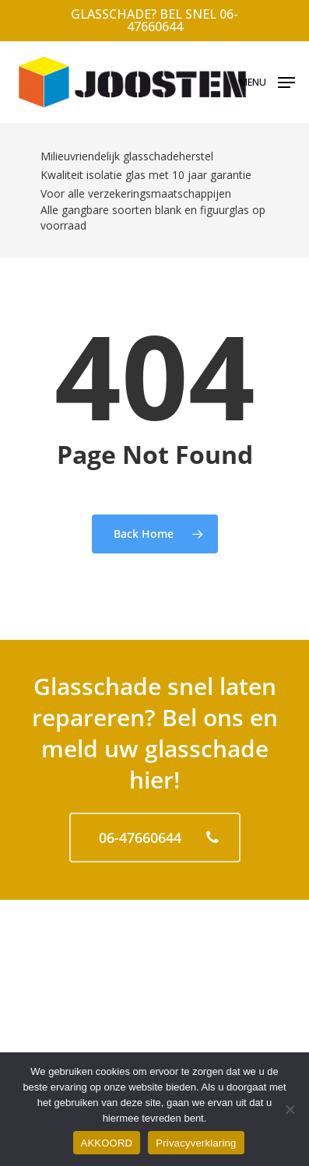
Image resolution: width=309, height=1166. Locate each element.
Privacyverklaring (196, 1143)
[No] (289, 1109)
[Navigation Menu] (267, 81)
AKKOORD (107, 1143)
